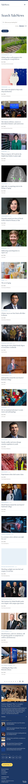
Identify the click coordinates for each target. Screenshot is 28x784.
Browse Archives (5, 769)
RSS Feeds (3, 770)
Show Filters (5, 31)
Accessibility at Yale (5, 776)
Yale (24, 782)
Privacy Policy (3, 778)
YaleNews (5, 5)
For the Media (4, 772)
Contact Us (3, 773)
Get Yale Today (7, 764)
